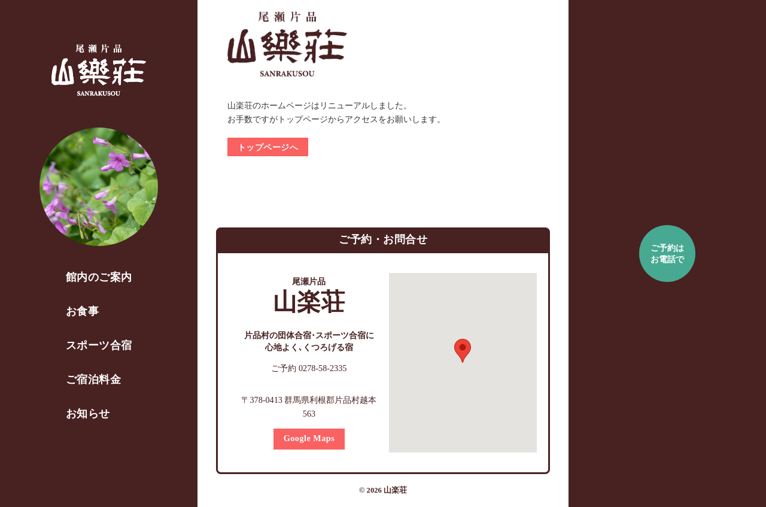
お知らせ (88, 414)
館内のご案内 (99, 277)
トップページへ (268, 147)
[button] (463, 351)
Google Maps (309, 438)
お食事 (82, 311)
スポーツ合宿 (99, 345)
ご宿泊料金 (93, 379)
